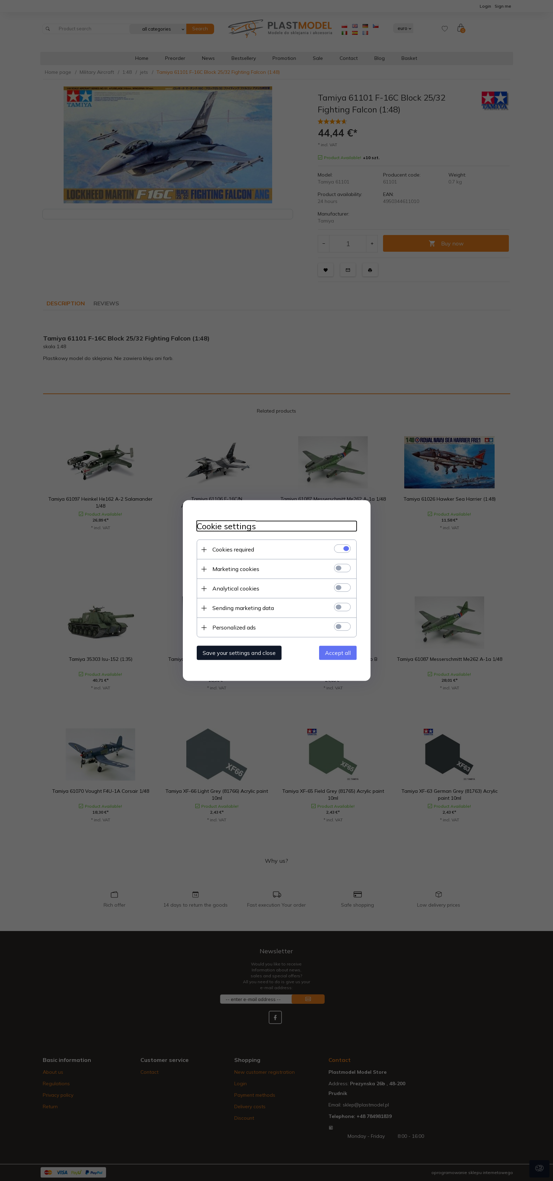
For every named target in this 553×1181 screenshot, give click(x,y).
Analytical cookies (235, 588)
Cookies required (233, 549)
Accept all (338, 652)
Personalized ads (234, 627)
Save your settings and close (239, 652)
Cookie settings (226, 526)
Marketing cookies (235, 568)
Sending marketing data (243, 607)
